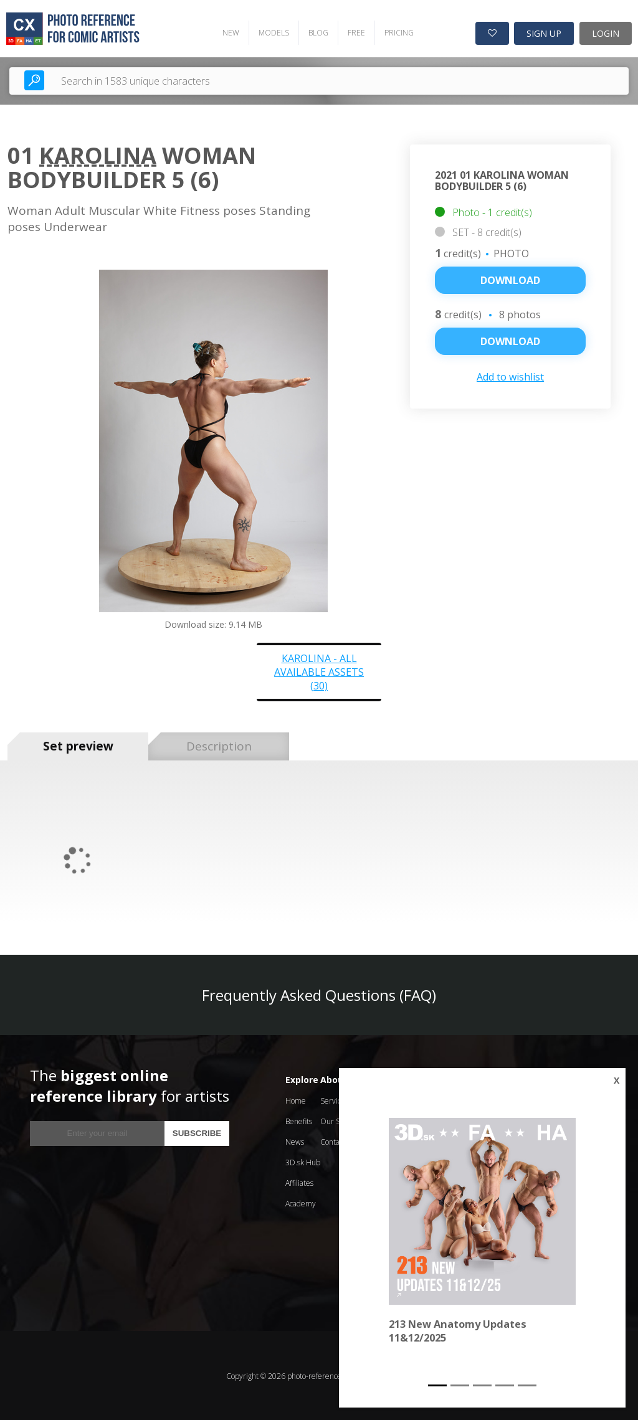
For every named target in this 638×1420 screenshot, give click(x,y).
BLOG (316, 31)
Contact (332, 1140)
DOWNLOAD (510, 341)
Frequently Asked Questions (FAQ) (319, 993)
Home (295, 1099)
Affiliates (299, 1181)
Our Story (336, 1120)
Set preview (78, 745)
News (294, 1140)
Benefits (298, 1120)
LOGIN (605, 32)
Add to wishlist (510, 376)
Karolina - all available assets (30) (319, 670)
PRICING (396, 31)
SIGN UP (543, 32)
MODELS (271, 31)
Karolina (97, 154)
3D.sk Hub (302, 1161)
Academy (300, 1202)
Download (510, 279)
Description (219, 745)
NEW (228, 31)
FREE (354, 31)
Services (334, 1099)
